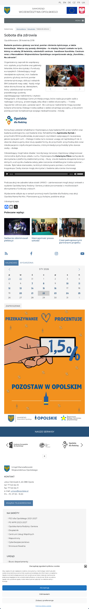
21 (32, 293)
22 (44, 293)
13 (21, 288)
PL (60, 2)
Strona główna (21, 29)
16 (55, 288)
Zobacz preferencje (45, 600)
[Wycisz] (75, 174)
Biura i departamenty (18, 562)
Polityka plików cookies (43, 606)
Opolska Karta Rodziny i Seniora (23, 526)
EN (64, 2)
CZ (74, 2)
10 (67, 283)
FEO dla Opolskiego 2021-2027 (23, 518)
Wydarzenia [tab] (26, 263)
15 (44, 288)
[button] (85, 566)
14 (32, 288)
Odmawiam (44, 594)
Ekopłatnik (14, 530)
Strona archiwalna (17, 546)
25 (79, 293)
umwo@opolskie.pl (20, 491)
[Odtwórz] (7, 174)
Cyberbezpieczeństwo (19, 542)
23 (55, 293)
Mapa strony (14, 538)
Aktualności (31, 29)
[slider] (41, 174)
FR (78, 2)
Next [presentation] (81, 445)
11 (79, 283)
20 (20, 293)
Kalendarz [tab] (11, 263)
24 (67, 293)
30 (20, 279)
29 (9, 279)
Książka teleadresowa (18, 503)
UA (83, 2)
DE (69, 2)
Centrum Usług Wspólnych (21, 534)
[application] (44, 174)
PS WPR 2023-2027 (18, 522)
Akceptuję (44, 588)
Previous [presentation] (7, 445)
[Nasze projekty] (72, 10)
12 (9, 288)
